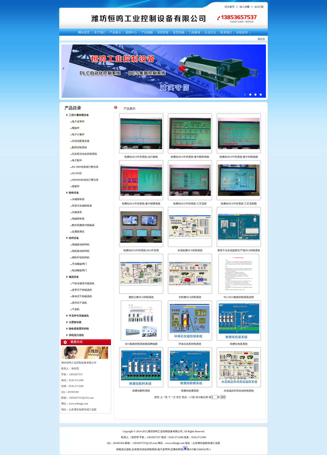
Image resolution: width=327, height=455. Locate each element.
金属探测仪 (77, 231)
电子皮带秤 (77, 121)
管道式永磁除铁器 (81, 205)
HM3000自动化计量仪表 (84, 179)
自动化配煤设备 (80, 140)
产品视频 (147, 32)
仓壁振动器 (75, 322)
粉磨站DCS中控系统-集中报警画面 (141, 203)
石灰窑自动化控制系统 (84, 153)
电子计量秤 (77, 134)
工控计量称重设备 (79, 115)
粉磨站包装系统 (239, 343)
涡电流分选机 (76, 335)
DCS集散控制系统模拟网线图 (141, 343)
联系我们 (226, 32)
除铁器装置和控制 (79, 328)
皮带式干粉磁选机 (81, 289)
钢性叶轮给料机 (80, 257)
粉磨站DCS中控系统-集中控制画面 (239, 156)
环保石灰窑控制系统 (190, 343)
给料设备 (74, 238)
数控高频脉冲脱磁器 (82, 225)
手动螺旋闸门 (79, 263)
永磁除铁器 (77, 199)
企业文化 (210, 32)
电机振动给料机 (80, 251)
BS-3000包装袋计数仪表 (84, 166)
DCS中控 (76, 173)
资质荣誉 (163, 32)
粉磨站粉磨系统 (190, 390)
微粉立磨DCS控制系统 (141, 297)
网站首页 (84, 32)
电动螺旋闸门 (79, 270)
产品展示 (115, 32)
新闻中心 (131, 32)
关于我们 (100, 32)
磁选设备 (74, 276)
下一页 (172, 397)
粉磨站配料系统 (141, 390)
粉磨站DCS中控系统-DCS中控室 (141, 250)
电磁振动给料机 (80, 244)
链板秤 (75, 186)
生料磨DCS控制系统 (190, 297)
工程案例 (194, 32)
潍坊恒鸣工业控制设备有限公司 (163, 71)
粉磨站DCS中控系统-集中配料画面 (190, 156)
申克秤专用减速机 (79, 315)
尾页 (178, 397)
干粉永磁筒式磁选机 (82, 283)
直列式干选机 (79, 302)
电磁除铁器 (77, 218)
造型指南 (179, 32)
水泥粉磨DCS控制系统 (189, 250)
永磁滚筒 (76, 212)
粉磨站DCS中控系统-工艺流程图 (239, 203)
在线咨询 (242, 32)
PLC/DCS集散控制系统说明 (239, 297)
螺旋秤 (75, 128)
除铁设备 (74, 192)
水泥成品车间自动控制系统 (239, 390)
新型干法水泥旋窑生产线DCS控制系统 (239, 250)
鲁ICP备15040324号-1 (199, 449)
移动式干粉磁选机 (81, 296)
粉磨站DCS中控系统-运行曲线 (141, 156)
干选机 (75, 309)
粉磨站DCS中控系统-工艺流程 (189, 203)
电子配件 (76, 160)
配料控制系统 (79, 147)
